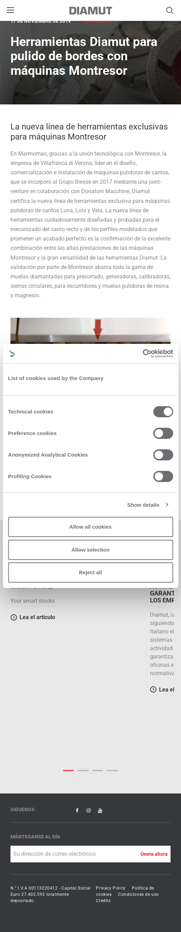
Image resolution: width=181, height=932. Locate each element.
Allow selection (90, 550)
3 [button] (112, 770)
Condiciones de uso (138, 894)
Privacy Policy (110, 888)
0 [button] (68, 770)
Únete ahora (154, 854)
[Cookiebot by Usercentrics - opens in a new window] (142, 353)
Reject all (90, 572)
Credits (103, 900)
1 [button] (83, 770)
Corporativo (96, 21)
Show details (143, 505)
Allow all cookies (90, 527)
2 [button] (98, 770)
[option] (76, 595)
